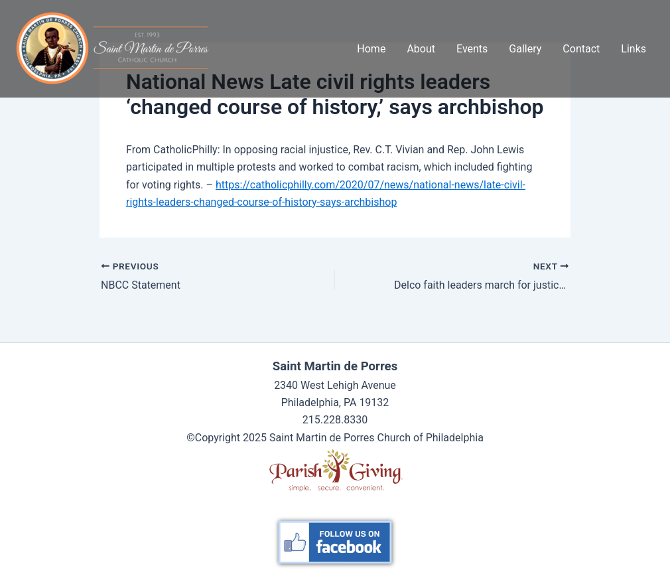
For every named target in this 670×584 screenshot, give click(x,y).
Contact (581, 48)
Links (633, 48)
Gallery (525, 48)
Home (371, 48)
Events (472, 48)
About (421, 48)
